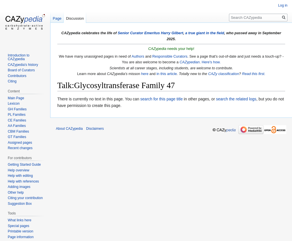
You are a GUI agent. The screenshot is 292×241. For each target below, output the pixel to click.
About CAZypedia (69, 129)
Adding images (19, 187)
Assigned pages (20, 143)
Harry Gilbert (172, 33)
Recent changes (20, 148)
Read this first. (253, 74)
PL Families (16, 115)
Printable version (20, 231)
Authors (138, 56)
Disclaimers (95, 129)
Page (57, 18)
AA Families (17, 126)
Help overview (18, 170)
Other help (16, 193)
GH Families (17, 109)
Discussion (75, 18)
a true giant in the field (204, 33)
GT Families (17, 137)
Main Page (16, 98)
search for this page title (161, 99)
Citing (12, 81)
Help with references (23, 181)
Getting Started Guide (24, 165)
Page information (21, 237)
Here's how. (211, 62)
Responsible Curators (169, 56)
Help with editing (20, 176)
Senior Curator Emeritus (139, 33)
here (145, 74)
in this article (167, 74)
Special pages (18, 226)
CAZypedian (190, 62)
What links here (19, 220)
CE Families (17, 120)
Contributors (17, 76)
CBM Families (18, 131)
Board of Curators (21, 70)
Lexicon (13, 104)
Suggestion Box (20, 204)
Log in (282, 5)
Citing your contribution (25, 198)
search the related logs (236, 99)
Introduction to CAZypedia (18, 57)
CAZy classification (223, 74)
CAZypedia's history (23, 65)
